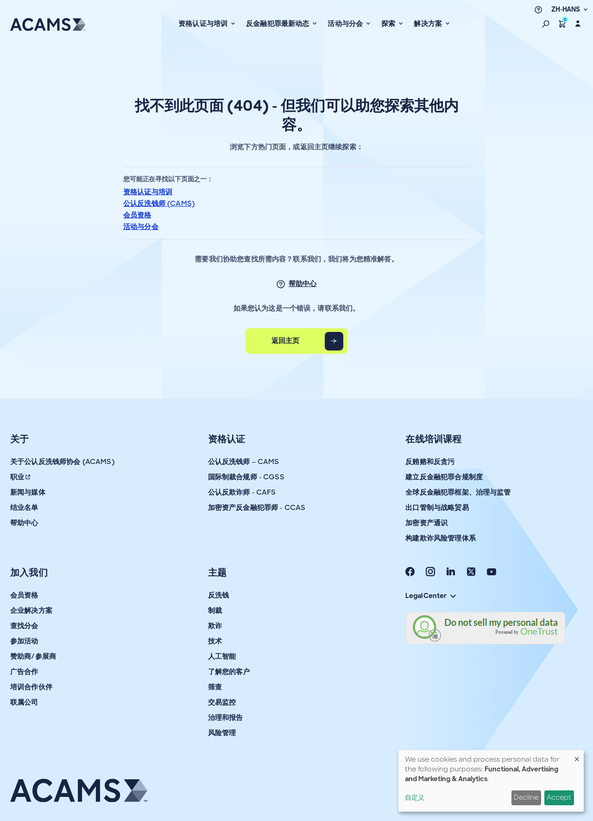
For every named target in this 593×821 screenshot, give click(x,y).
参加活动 (24, 641)
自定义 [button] (414, 797)
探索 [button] (389, 23)
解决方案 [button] (429, 23)
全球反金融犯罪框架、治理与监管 (458, 492)
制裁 (215, 610)
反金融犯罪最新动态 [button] (278, 23)
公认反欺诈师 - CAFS (242, 492)
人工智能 (222, 656)
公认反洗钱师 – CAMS (243, 461)
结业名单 (24, 507)
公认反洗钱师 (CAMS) (159, 203)
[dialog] (491, 781)
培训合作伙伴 (31, 687)
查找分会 (24, 625)
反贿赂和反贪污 (429, 461)
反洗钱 (218, 595)
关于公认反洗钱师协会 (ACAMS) (62, 461)
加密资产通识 (426, 523)
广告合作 (24, 671)
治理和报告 (225, 717)
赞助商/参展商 (33, 656)
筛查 (215, 687)
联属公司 (24, 702)
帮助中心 (303, 283)
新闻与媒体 (27, 492)
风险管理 (222, 733)
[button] (545, 23)
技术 (215, 641)
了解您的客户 (229, 671)
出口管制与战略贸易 (436, 507)
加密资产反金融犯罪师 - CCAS (257, 507)
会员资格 (137, 215)
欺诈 (215, 625)
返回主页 (285, 340)
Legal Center (430, 596)
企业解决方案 (31, 610)
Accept (559, 797)
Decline (526, 797)
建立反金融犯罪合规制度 (444, 477)
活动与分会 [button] (346, 23)
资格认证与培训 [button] (203, 23)
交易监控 (222, 702)
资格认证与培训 (147, 192)
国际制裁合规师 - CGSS (246, 477)
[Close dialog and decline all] (577, 756)
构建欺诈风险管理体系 (440, 538)
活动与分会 (140, 226)
